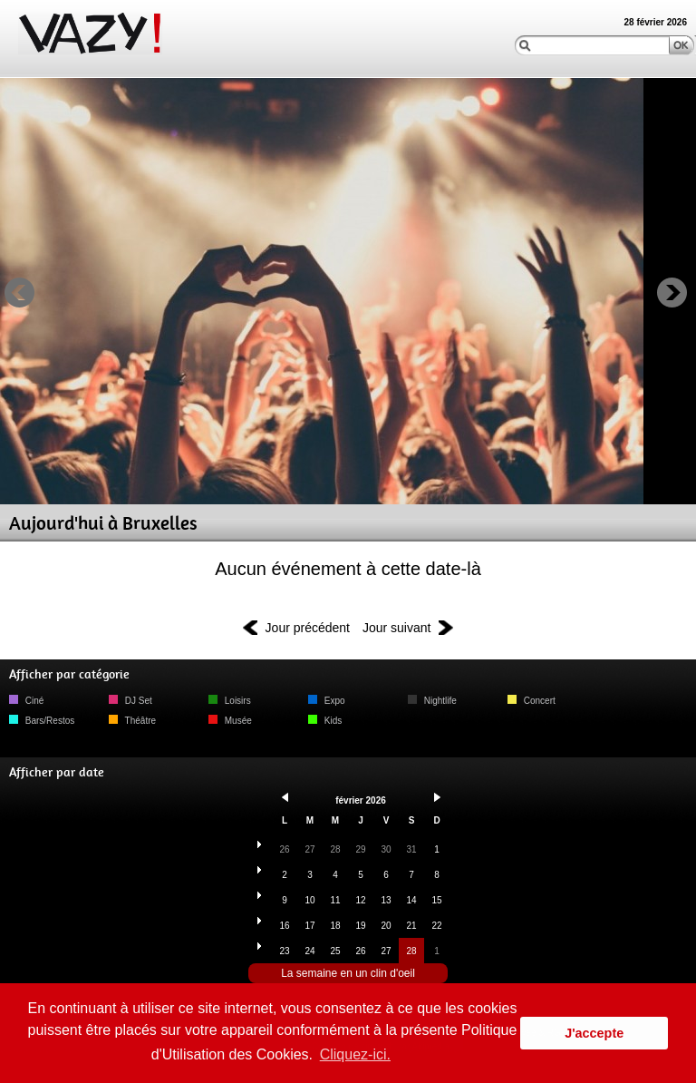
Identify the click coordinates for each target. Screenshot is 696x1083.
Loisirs (229, 701)
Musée (230, 721)
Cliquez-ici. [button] (355, 1054)
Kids (325, 721)
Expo (326, 701)
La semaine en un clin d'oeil (348, 973)
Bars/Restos (41, 721)
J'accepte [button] (594, 1033)
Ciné (26, 701)
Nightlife (432, 701)
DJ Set (130, 701)
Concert (532, 701)
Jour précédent (308, 627)
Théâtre (132, 721)
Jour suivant (396, 627)
